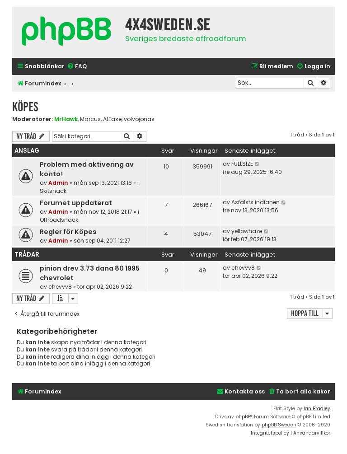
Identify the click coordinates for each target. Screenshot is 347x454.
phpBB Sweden (279, 424)
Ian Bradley (317, 408)
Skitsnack (53, 191)
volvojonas (139, 119)
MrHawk (66, 119)
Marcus (90, 119)
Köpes (25, 107)
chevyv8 (60, 286)
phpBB (242, 416)
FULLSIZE (242, 164)
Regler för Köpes (68, 231)
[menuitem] (77, 67)
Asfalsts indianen (255, 202)
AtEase (112, 119)
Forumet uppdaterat (76, 202)
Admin (58, 183)
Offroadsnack (59, 220)
